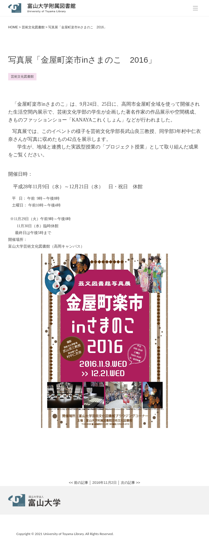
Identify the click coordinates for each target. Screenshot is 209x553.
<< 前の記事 (78, 483)
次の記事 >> (130, 483)
